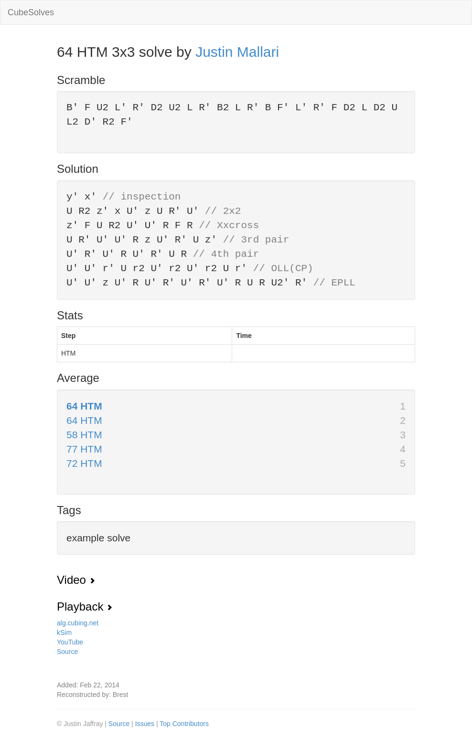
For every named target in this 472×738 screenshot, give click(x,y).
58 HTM (84, 434)
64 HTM (84, 406)
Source (67, 651)
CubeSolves (31, 12)
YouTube (70, 642)
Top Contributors (184, 723)
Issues (145, 723)
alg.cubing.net (77, 623)
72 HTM (84, 463)
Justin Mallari (237, 52)
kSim (64, 632)
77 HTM (84, 448)
